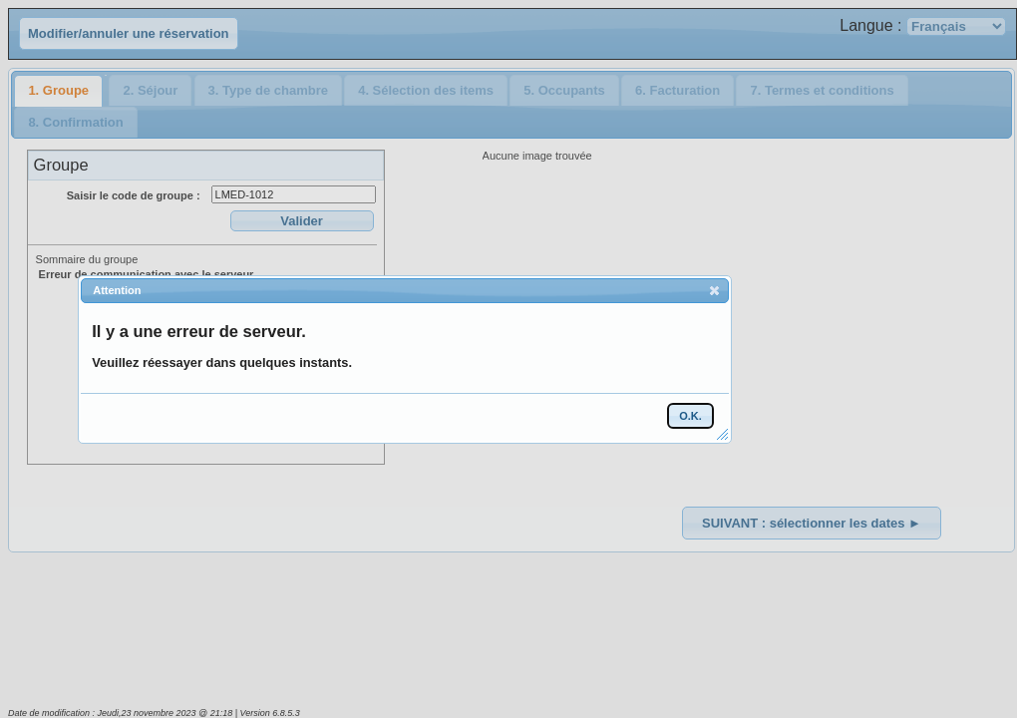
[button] (714, 290)
